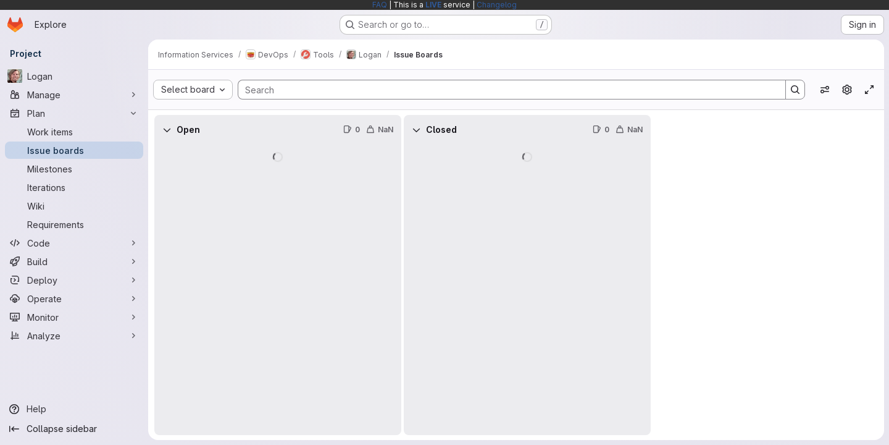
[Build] (74, 261)
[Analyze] (74, 335)
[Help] (74, 409)
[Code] (74, 243)
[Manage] (74, 94)
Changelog (497, 4)
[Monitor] (74, 317)
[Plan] (74, 113)
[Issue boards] (74, 150)
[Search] (505, 89)
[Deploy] (74, 280)
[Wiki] (74, 205)
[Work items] (74, 131)
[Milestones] (74, 168)
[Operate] (74, 298)
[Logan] (74, 76)
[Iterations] (74, 187)
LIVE (433, 4)
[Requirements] (74, 224)
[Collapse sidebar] (74, 429)
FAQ (379, 4)
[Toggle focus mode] (869, 90)
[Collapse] (166, 129)
